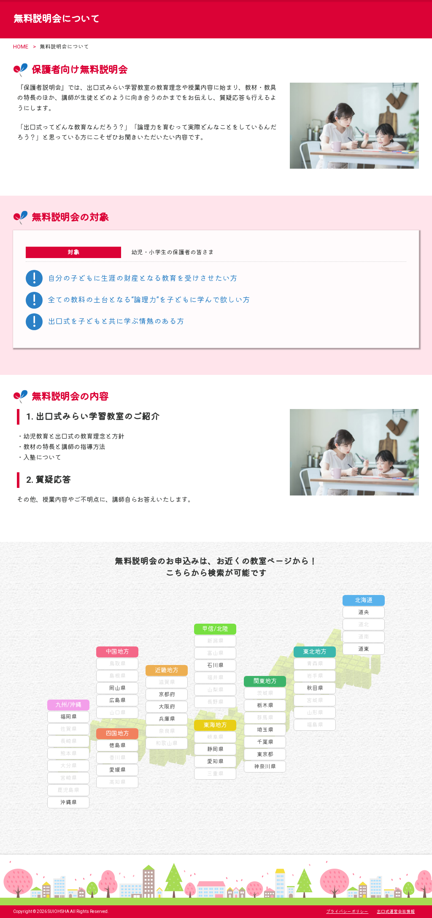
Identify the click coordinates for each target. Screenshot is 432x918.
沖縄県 (68, 802)
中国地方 (117, 651)
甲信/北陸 (215, 629)
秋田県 (315, 688)
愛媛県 (117, 770)
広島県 (117, 700)
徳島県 (117, 745)
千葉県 (265, 742)
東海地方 (215, 725)
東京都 (265, 754)
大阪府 (167, 706)
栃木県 (265, 705)
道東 (363, 649)
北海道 (364, 600)
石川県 (215, 665)
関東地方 (265, 681)
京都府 (167, 694)
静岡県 (215, 749)
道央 (363, 612)
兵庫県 (167, 719)
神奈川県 (265, 766)
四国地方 (117, 733)
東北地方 (315, 651)
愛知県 (215, 761)
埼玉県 (265, 730)
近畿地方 (166, 670)
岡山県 (117, 688)
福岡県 (68, 716)
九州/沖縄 (68, 704)
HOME (20, 46)
